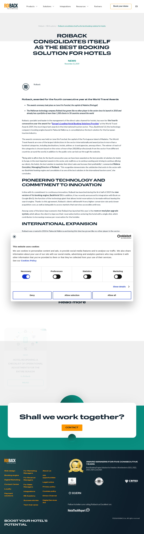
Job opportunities (49, 477)
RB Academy (51, 26)
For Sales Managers (28, 486)
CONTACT (71, 428)
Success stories (31, 500)
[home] (11, 6)
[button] (32, 6)
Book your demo (120, 6)
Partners (98, 6)
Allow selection (72, 295)
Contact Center (11, 484)
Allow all (112, 295)
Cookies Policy (29, 260)
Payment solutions (8, 495)
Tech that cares (31, 505)
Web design (9, 471)
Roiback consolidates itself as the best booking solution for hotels (82, 26)
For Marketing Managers (30, 472)
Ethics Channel (50, 496)
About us (47, 471)
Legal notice (48, 482)
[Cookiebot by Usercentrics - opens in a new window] (119, 237)
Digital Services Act (50, 501)
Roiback (41, 26)
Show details (119, 286)
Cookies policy (49, 491)
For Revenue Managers (29, 479)
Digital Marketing (12, 480)
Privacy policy (49, 487)
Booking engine (11, 475)
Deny (32, 295)
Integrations (65, 6)
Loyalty (7, 489)
